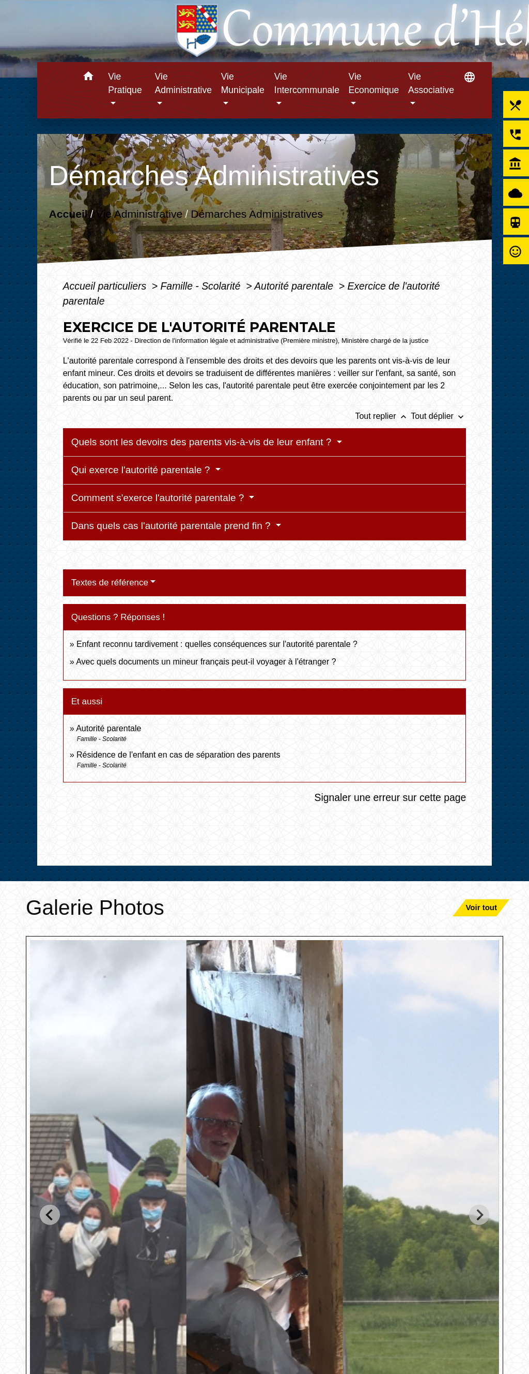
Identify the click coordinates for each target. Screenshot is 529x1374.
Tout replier (383, 416)
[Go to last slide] (50, 1215)
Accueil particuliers (106, 286)
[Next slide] (479, 1215)
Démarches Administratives (257, 214)
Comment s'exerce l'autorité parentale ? (159, 497)
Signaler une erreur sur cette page (390, 797)
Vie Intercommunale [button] (306, 83)
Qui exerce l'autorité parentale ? (142, 469)
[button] (88, 78)
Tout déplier (438, 416)
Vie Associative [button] (431, 83)
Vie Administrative (139, 214)
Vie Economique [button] (374, 83)
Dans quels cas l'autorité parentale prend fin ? (172, 525)
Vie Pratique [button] (125, 83)
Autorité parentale (295, 286)
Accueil (68, 214)
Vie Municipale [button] (242, 83)
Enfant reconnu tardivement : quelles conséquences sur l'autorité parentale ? (216, 644)
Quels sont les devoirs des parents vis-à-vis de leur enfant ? (202, 441)
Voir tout (481, 907)
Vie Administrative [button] (183, 83)
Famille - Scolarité (202, 286)
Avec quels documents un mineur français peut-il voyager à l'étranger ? (206, 661)
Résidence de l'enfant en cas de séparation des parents (178, 754)
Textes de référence (109, 582)
